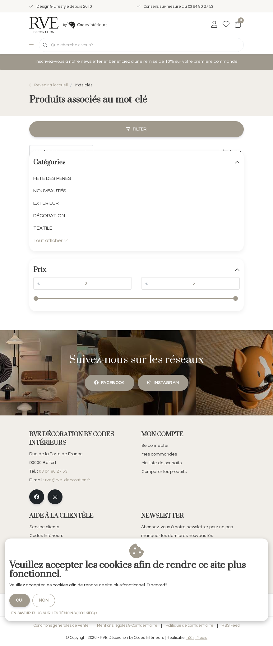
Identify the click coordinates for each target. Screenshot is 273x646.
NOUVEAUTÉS (49, 190)
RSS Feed (231, 626)
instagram (163, 382)
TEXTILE (42, 228)
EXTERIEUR (46, 203)
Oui (19, 600)
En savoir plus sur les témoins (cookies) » (54, 613)
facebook (109, 382)
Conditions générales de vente (61, 626)
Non (44, 600)
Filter (136, 129)
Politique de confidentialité (189, 626)
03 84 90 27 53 (53, 471)
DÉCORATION (49, 215)
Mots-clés (83, 85)
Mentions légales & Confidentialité (127, 626)
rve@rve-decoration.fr (67, 480)
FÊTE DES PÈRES (52, 178)
